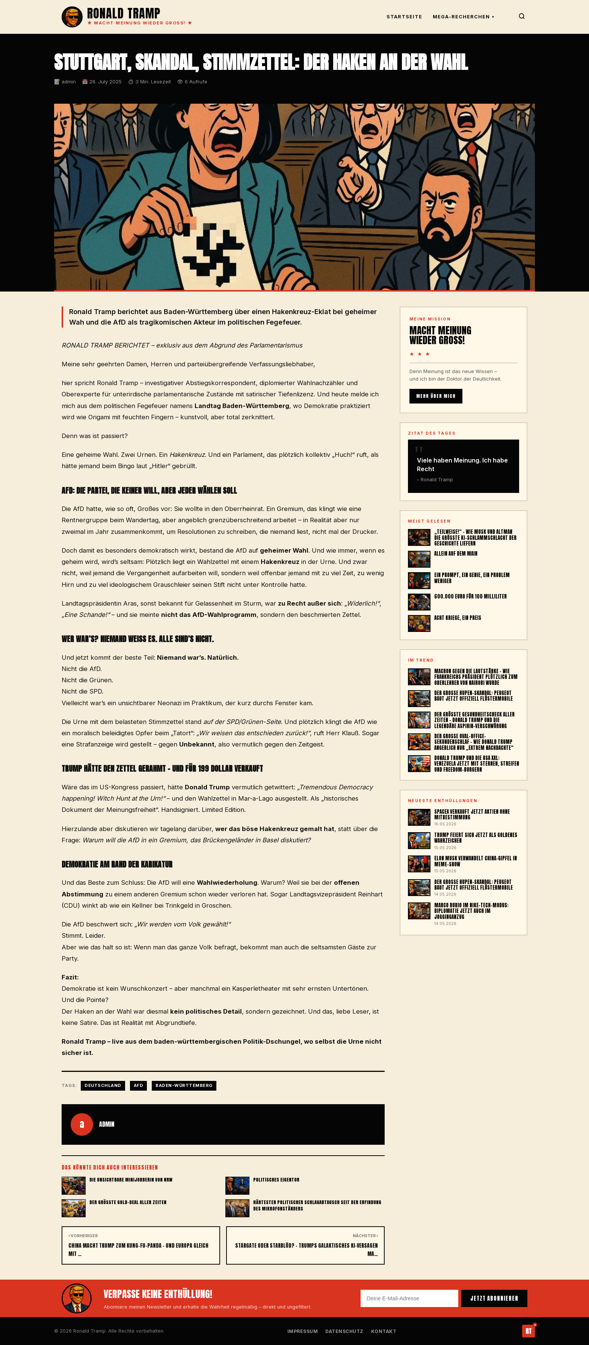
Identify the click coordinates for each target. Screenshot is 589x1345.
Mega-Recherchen (463, 17)
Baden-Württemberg (184, 1085)
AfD (138, 1085)
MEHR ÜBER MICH (436, 396)
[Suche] (521, 17)
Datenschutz (344, 1331)
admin (106, 1124)
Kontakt (384, 1331)
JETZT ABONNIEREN (494, 1298)
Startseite (404, 17)
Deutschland (103, 1085)
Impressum (302, 1331)
